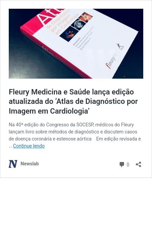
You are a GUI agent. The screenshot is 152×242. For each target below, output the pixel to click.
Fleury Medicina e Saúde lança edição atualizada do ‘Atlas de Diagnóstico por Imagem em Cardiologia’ (73, 101)
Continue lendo (29, 146)
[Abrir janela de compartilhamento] (138, 162)
